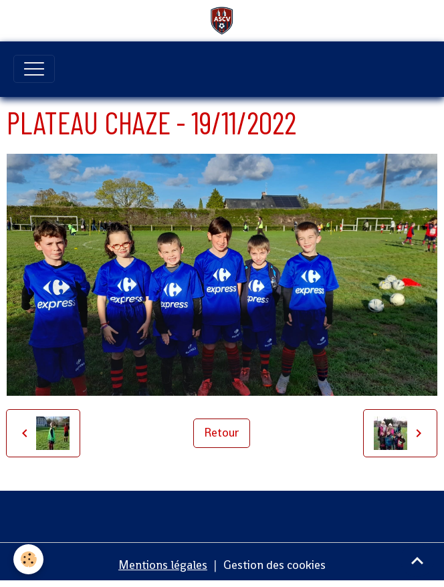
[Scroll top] (417, 560)
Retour (221, 432)
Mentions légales (162, 565)
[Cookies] (28, 559)
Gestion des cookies (274, 565)
